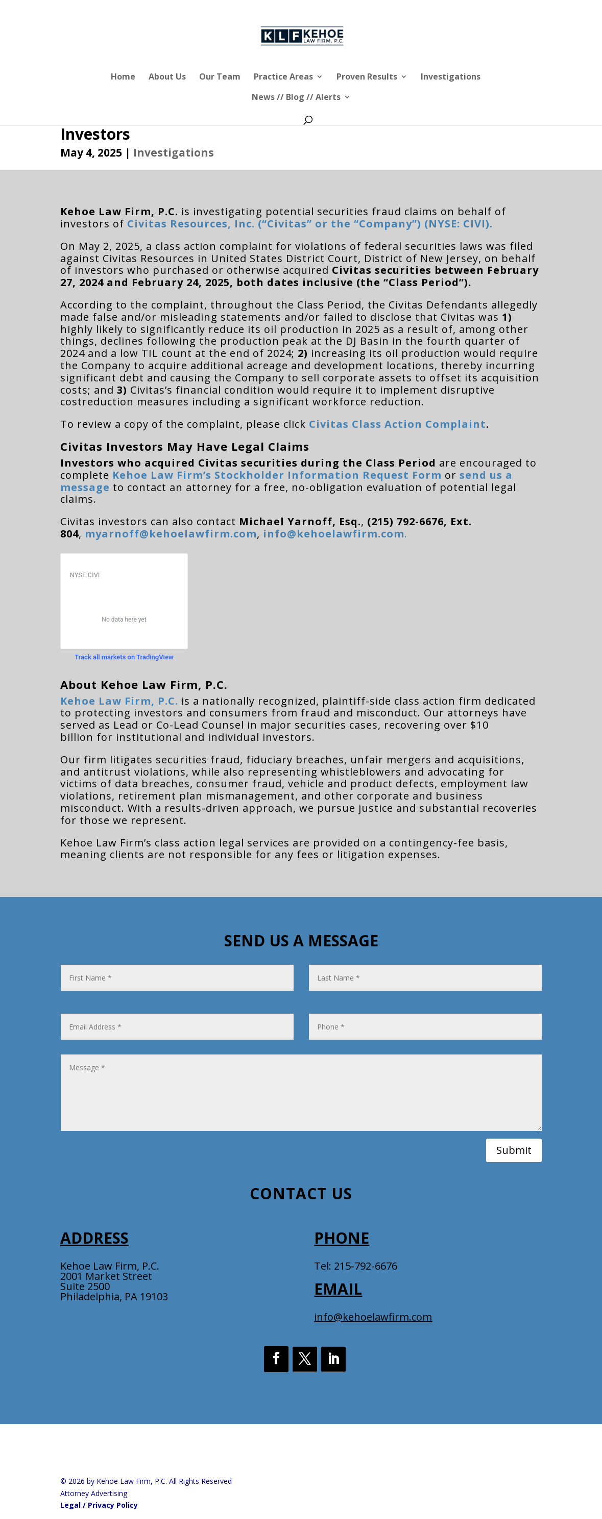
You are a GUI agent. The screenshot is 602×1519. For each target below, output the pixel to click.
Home (123, 77)
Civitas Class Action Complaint (397, 424)
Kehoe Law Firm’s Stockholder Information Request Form (277, 475)
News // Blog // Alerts (296, 97)
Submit (514, 1150)
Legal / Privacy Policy (99, 1505)
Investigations (450, 77)
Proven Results (366, 77)
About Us (167, 77)
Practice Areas (283, 77)
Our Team (219, 77)
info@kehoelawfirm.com (373, 1317)
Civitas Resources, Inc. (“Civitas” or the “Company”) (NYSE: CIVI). (310, 223)
